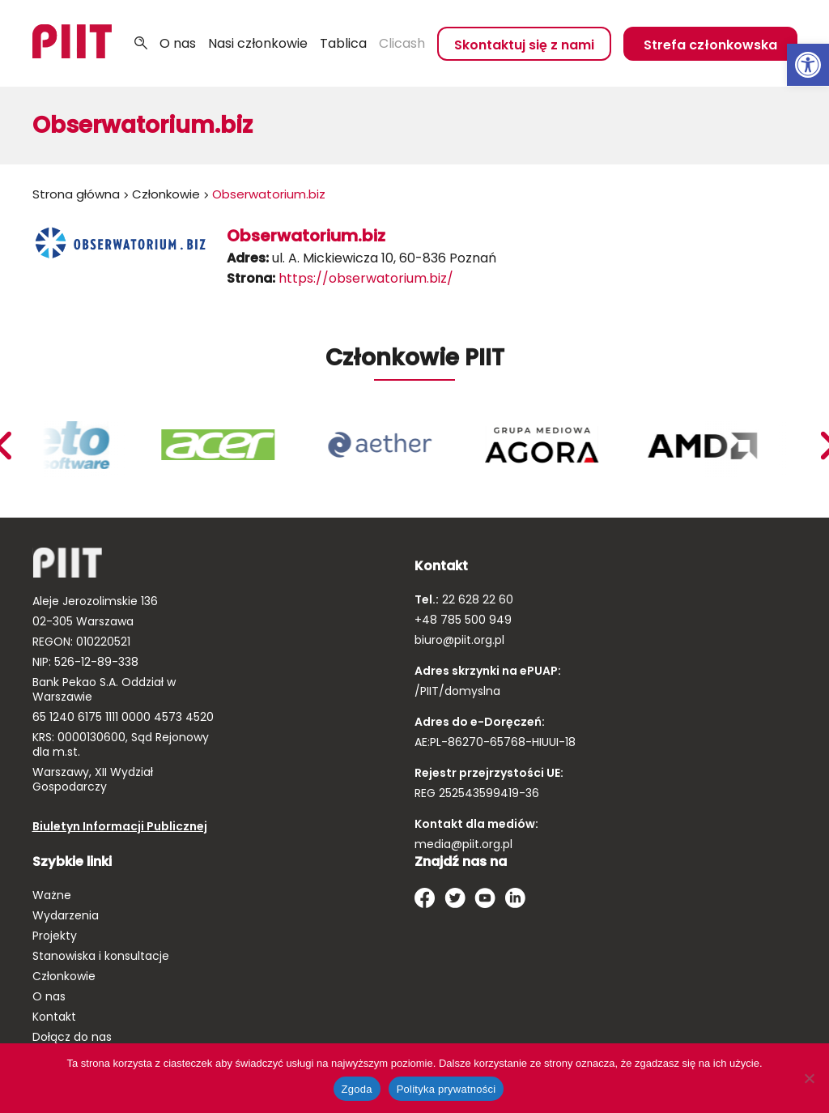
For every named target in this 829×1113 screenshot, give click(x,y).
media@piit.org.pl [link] (463, 844)
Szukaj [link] (140, 44)
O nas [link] (177, 43)
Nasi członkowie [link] (258, 43)
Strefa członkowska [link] (710, 45)
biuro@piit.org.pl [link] (459, 640)
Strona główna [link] (76, 194)
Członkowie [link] (166, 194)
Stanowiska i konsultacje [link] (100, 956)
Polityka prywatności (446, 1089)
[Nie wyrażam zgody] (809, 1078)
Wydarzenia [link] (65, 915)
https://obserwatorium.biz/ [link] (365, 278)
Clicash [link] (402, 43)
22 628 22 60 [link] (476, 599)
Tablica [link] (343, 43)
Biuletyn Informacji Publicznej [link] (119, 826)
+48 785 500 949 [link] (463, 620)
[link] (808, 65)
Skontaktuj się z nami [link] (524, 45)
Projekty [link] (54, 935)
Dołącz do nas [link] (72, 1037)
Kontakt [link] (54, 1017)
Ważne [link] (51, 895)
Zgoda (357, 1089)
